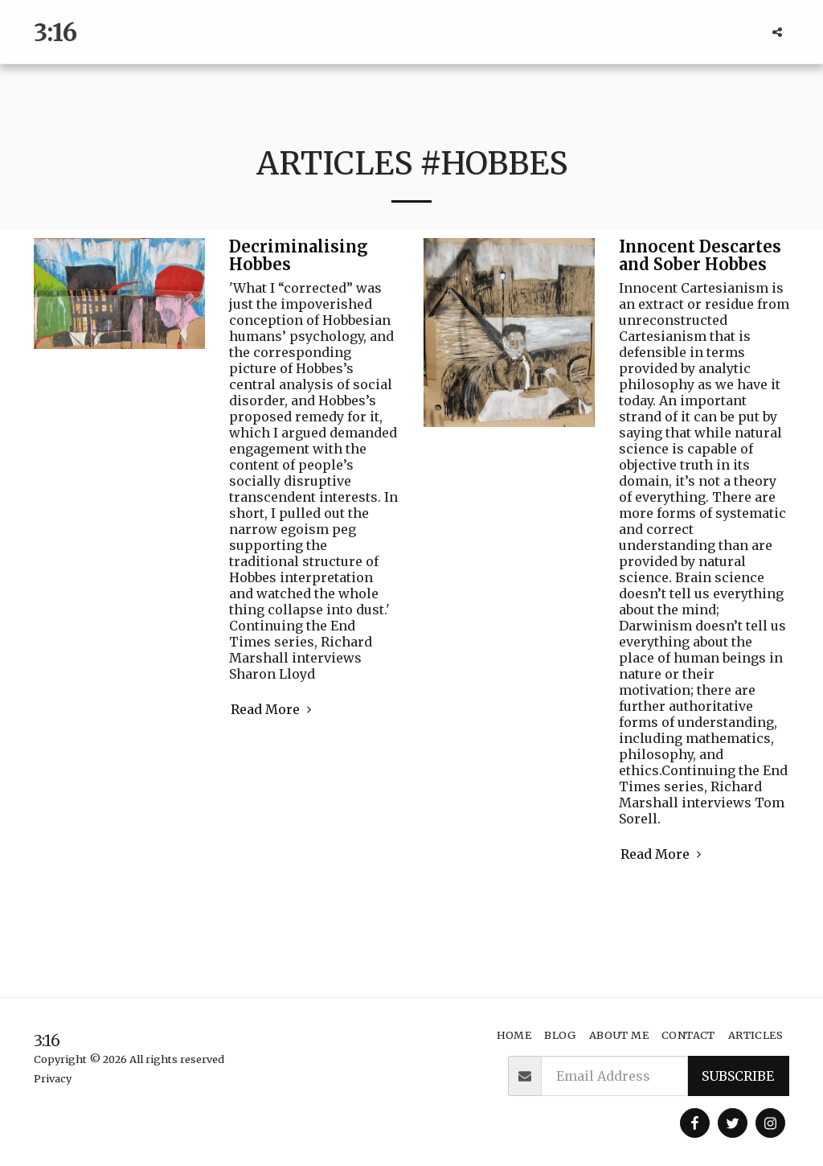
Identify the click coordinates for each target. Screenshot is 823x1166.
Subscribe (738, 1076)
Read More (273, 709)
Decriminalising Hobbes (298, 255)
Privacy (53, 1078)
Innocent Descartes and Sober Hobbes (700, 255)
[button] (777, 32)
